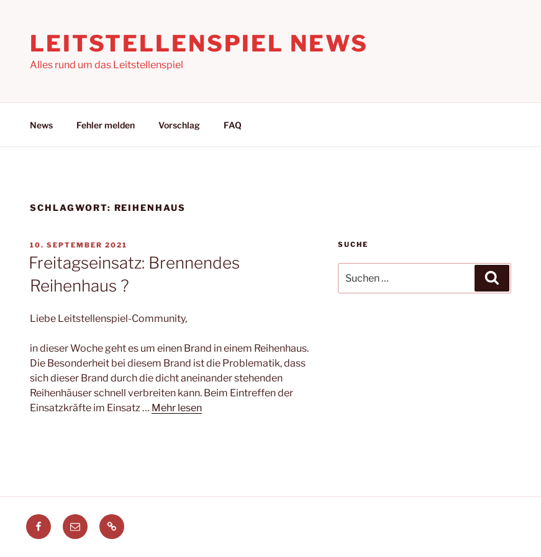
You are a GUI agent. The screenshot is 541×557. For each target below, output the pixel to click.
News (41, 125)
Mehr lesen (177, 408)
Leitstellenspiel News (199, 43)
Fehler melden (105, 125)
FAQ (233, 125)
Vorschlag (179, 125)
